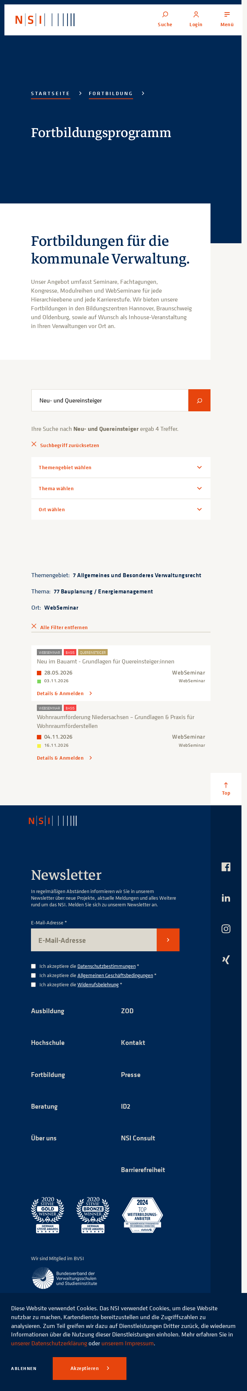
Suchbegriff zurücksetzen (69, 445)
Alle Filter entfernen (64, 627)
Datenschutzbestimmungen (106, 965)
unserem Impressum (127, 1343)
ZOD (127, 1010)
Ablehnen (23, 1368)
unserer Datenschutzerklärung (49, 1343)
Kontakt (133, 1042)
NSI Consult (139, 1138)
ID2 (126, 1106)
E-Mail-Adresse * (49, 922)
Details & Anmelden (61, 693)
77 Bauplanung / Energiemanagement (103, 591)
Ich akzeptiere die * (89, 966)
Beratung (45, 1106)
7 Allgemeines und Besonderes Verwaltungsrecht (137, 575)
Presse (131, 1074)
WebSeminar (61, 607)
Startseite (50, 93)
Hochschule (48, 1042)
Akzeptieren (85, 1368)
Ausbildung (49, 1010)
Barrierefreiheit (145, 1170)
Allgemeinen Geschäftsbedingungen (115, 974)
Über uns (45, 1138)
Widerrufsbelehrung (98, 983)
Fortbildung (111, 93)
